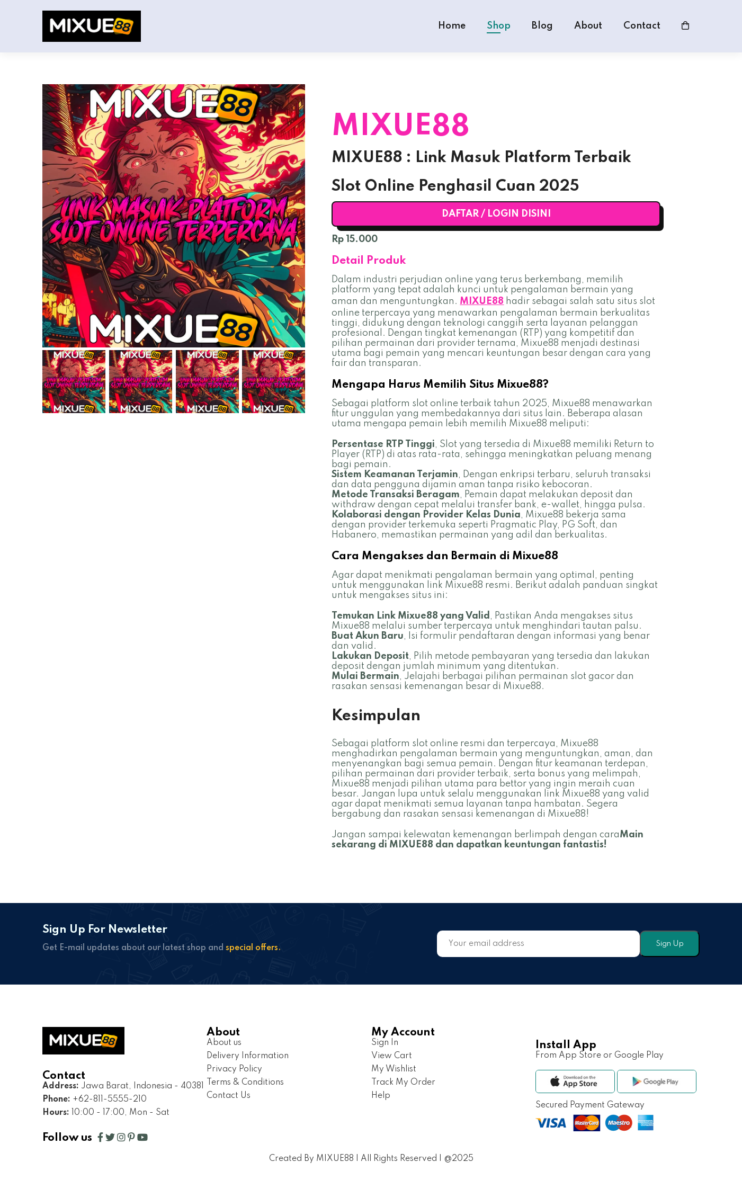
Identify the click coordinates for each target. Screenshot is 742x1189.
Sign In (384, 1043)
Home (452, 26)
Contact (641, 26)
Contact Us (229, 1096)
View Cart (391, 1056)
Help (380, 1096)
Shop (499, 26)
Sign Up (670, 943)
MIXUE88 (482, 301)
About (588, 26)
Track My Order (403, 1082)
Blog (542, 26)
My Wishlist (393, 1069)
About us (224, 1043)
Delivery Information (248, 1056)
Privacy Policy (234, 1069)
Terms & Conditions (245, 1082)
